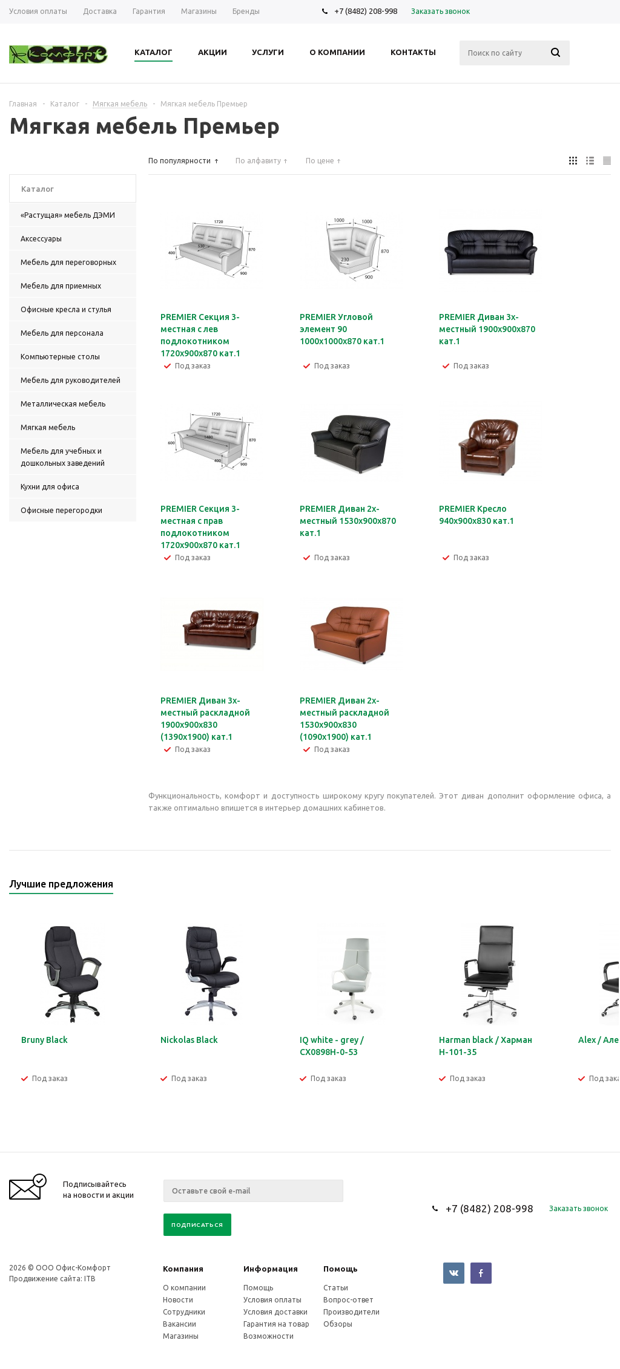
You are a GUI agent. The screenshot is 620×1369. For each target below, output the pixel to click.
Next (602, 888)
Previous (581, 888)
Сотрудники (184, 1312)
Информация (270, 1268)
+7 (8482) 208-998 (365, 11)
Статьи (335, 1288)
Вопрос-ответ (348, 1300)
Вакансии (179, 1324)
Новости (178, 1300)
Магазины (181, 1336)
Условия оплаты (272, 1300)
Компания (183, 1268)
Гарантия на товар (276, 1324)
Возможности (268, 1336)
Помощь (340, 1268)
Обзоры (337, 1324)
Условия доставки (275, 1312)
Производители (351, 1312)
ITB (90, 1278)
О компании (184, 1288)
